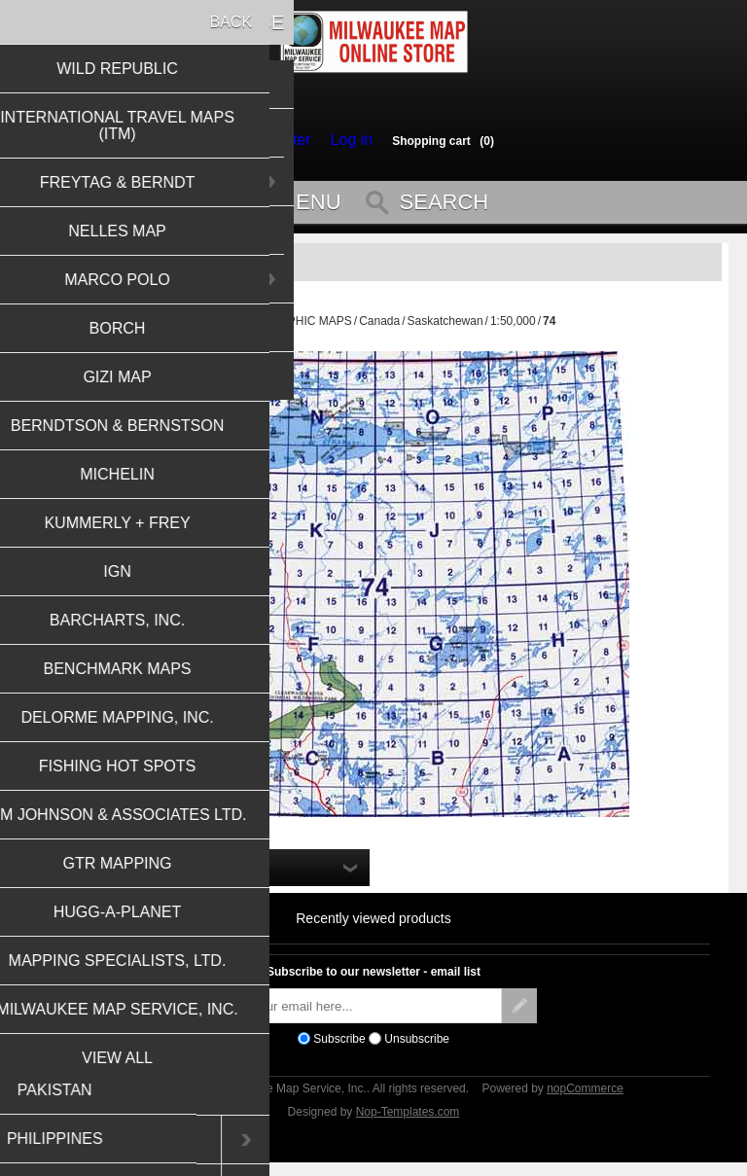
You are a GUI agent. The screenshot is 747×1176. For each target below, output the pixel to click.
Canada (379, 330)
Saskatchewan (445, 330)
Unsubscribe (416, 1047)
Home (207, 330)
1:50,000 (513, 330)
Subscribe (339, 1047)
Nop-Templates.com (408, 1120)
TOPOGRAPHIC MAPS (291, 330)
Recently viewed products (373, 927)
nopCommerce (585, 1097)
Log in (346, 140)
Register (286, 140)
